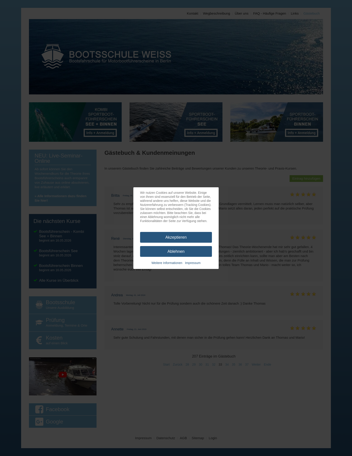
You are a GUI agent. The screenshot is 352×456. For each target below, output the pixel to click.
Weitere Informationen (167, 263)
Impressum (192, 263)
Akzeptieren (176, 237)
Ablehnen (176, 251)
